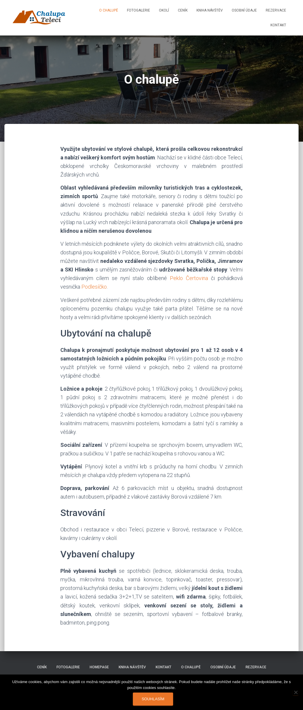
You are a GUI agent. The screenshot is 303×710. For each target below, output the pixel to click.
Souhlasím (153, 699)
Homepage (99, 667)
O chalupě (108, 10)
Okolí (164, 10)
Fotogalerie (138, 10)
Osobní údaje (244, 10)
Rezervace (276, 10)
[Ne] (296, 692)
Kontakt (278, 25)
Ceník (183, 10)
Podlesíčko (94, 287)
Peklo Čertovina (189, 278)
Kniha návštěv (209, 10)
